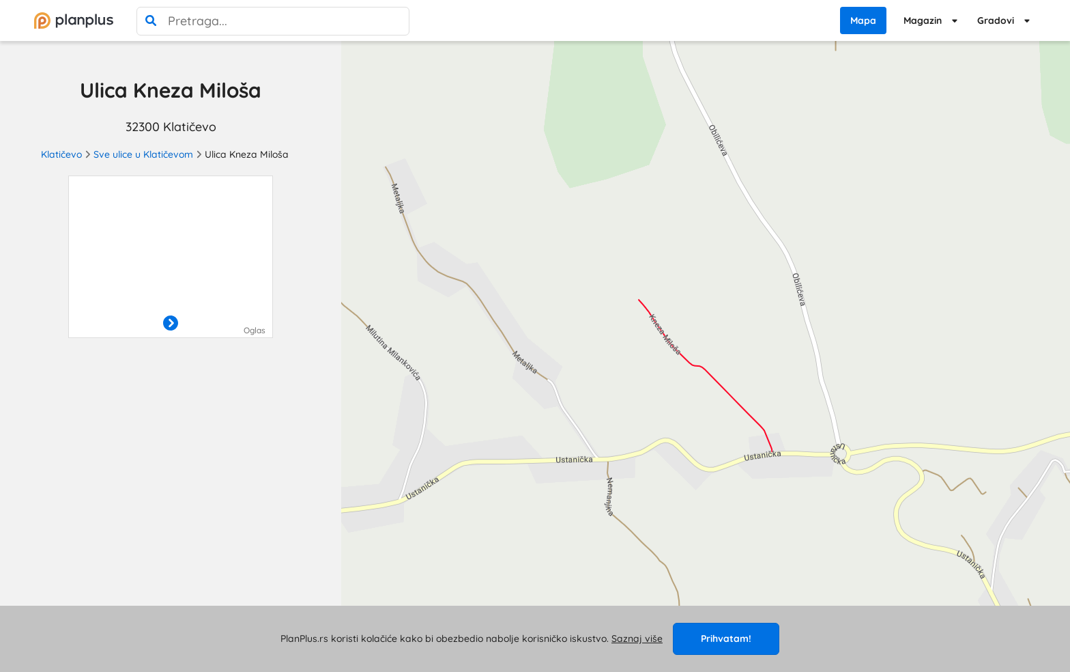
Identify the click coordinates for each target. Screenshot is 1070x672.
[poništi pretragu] (395, 21)
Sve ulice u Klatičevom (143, 154)
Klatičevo (61, 154)
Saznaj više (637, 638)
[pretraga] (150, 21)
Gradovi (995, 20)
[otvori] (170, 323)
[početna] (73, 20)
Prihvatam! (726, 638)
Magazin (922, 20)
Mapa (863, 20)
